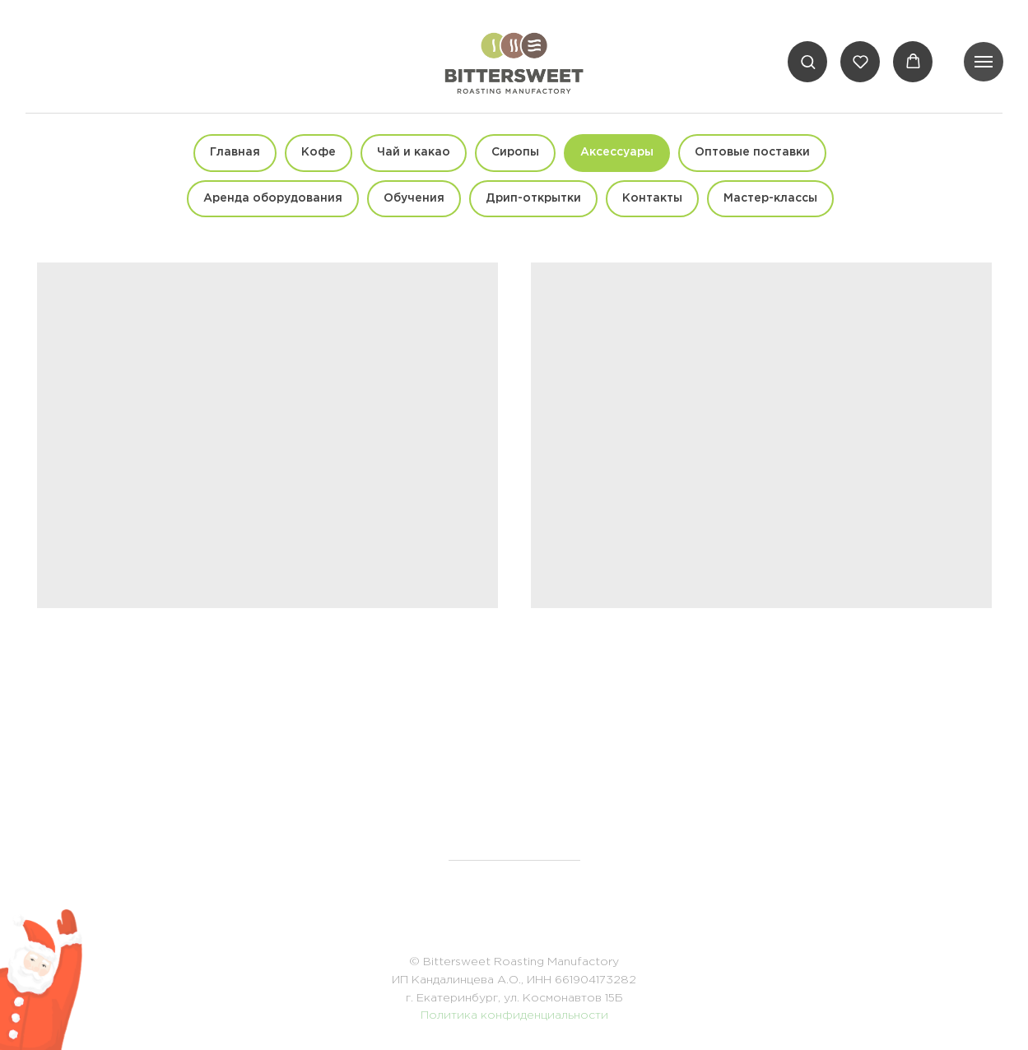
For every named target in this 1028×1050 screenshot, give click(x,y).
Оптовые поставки (752, 152)
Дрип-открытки (533, 198)
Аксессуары (617, 152)
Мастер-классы (770, 198)
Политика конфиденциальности (514, 1015)
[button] (808, 61)
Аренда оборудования (272, 198)
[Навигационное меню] (984, 61)
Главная (235, 152)
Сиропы (515, 152)
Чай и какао (413, 152)
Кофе (318, 152)
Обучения (414, 198)
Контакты (652, 198)
